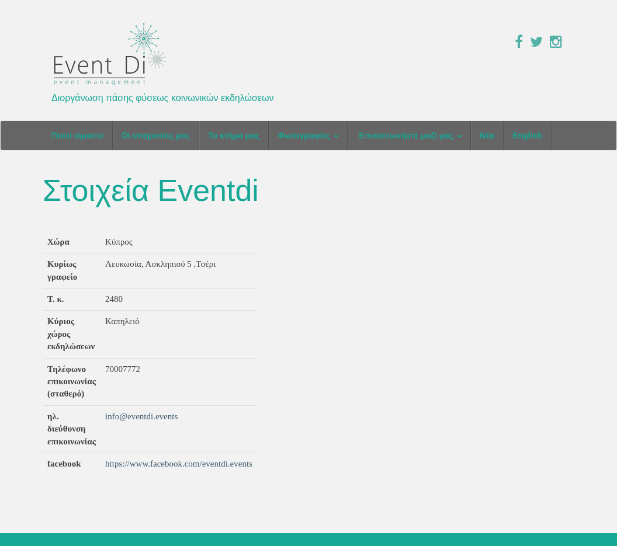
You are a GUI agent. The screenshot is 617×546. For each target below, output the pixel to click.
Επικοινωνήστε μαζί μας (409, 135)
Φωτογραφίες (308, 135)
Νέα (487, 135)
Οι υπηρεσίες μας (156, 135)
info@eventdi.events (141, 416)
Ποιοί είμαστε (77, 135)
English (527, 135)
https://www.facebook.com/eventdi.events (178, 463)
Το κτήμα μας (233, 135)
